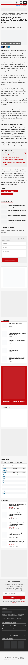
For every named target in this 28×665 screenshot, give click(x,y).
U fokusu (15, 632)
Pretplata (13, 659)
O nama (6, 656)
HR (8, 462)
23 (17, 537)
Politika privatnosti (7, 657)
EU (2, 635)
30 (17, 528)
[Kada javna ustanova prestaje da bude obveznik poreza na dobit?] (4, 543)
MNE (21, 462)
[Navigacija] (25, 2)
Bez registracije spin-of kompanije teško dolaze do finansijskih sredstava (17, 514)
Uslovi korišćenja (15, 657)
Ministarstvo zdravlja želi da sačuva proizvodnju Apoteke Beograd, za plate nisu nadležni (17, 524)
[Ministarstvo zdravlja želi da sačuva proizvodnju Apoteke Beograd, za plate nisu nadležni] (4, 524)
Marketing (21, 656)
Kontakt (16, 656)
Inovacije (11, 517)
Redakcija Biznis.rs (15, 27)
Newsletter (22, 657)
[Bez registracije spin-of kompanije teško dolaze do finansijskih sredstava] (4, 514)
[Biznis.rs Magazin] (14, 382)
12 (17, 546)
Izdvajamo (11, 507)
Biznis (3, 632)
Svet (2, 25)
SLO (5, 462)
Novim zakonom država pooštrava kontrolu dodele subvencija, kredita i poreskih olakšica (17, 333)
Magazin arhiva (7, 659)
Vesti (3, 625)
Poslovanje (11, 527)
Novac (14, 628)
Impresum (11, 656)
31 (18, 508)
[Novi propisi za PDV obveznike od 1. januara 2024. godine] (4, 506)
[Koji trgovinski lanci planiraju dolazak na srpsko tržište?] (4, 534)
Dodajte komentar (7, 227)
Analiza (10, 535)
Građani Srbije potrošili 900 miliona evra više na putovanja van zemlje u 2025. (17, 358)
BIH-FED (17, 462)
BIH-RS (11, 462)
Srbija (14, 625)
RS (1, 462)
